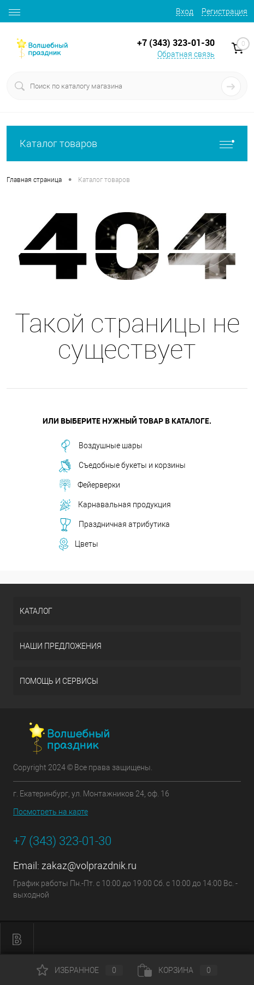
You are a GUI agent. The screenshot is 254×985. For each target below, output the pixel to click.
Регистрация (224, 11)
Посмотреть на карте (50, 811)
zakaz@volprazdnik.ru (89, 865)
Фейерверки (89, 485)
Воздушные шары (101, 446)
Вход (184, 11)
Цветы (78, 544)
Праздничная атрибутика (114, 524)
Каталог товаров (127, 143)
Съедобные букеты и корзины (122, 465)
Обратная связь (186, 54)
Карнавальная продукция (115, 505)
